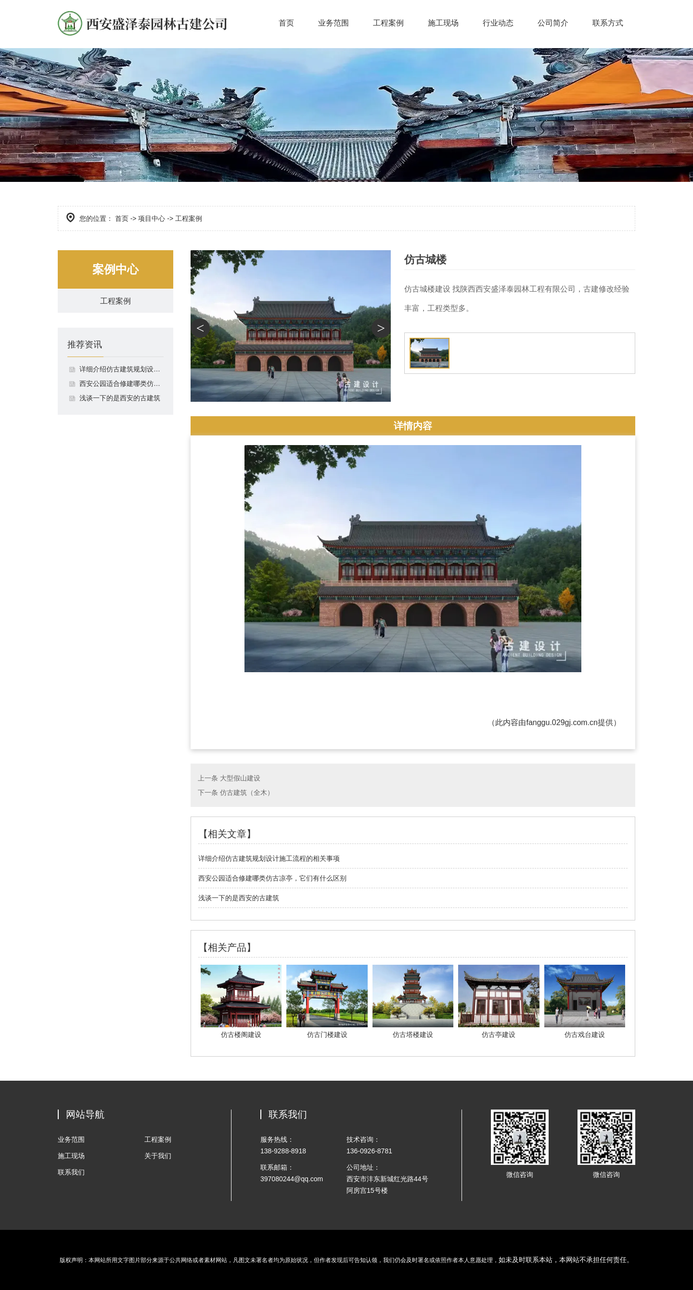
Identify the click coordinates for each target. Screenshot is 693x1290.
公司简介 (553, 23)
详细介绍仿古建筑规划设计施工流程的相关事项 (121, 369)
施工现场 (443, 23)
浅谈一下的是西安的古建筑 (119, 398)
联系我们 (71, 1172)
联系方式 (607, 23)
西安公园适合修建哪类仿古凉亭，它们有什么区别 (121, 384)
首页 (286, 23)
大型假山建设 (240, 778)
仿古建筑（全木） (247, 792)
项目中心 (151, 218)
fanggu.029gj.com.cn (562, 722)
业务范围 (333, 23)
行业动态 (498, 23)
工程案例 (388, 23)
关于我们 (157, 1156)
